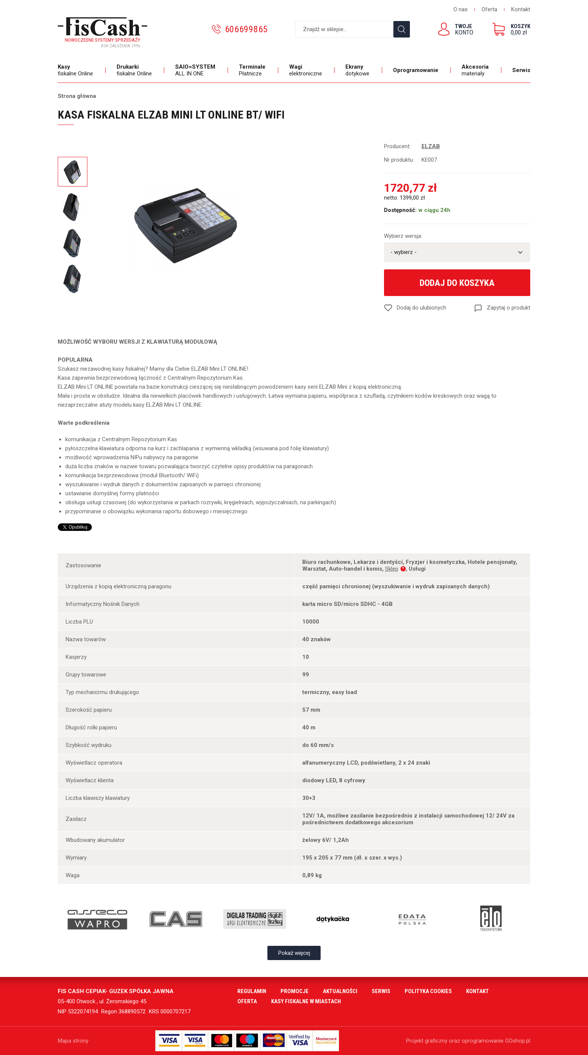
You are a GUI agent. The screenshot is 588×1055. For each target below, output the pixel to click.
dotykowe (358, 70)
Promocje (294, 991)
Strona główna (77, 96)
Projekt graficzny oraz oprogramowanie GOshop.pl (468, 1040)
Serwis (521, 70)
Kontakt (520, 9)
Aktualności (340, 991)
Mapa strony (73, 1040)
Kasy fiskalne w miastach (306, 1001)
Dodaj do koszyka (457, 283)
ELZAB (431, 146)
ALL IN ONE (196, 70)
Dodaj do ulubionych (421, 307)
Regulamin (251, 991)
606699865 (246, 29)
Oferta (489, 9)
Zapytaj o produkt (508, 307)
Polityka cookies (428, 991)
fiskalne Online (76, 70)
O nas (460, 9)
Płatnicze (253, 70)
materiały (476, 70)
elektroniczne (306, 70)
